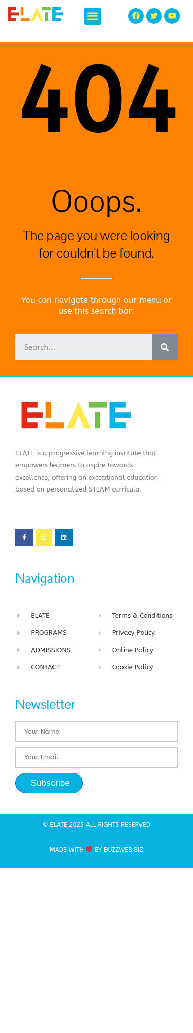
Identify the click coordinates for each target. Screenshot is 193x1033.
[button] (92, 16)
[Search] (165, 347)
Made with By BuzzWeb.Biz (96, 849)
